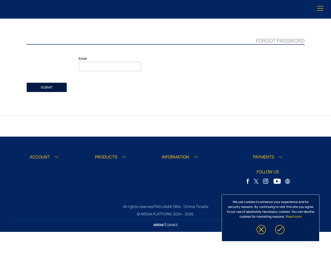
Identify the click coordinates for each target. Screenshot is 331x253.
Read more (294, 216)
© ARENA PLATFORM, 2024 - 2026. (165, 214)
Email (83, 58)
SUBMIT (47, 87)
